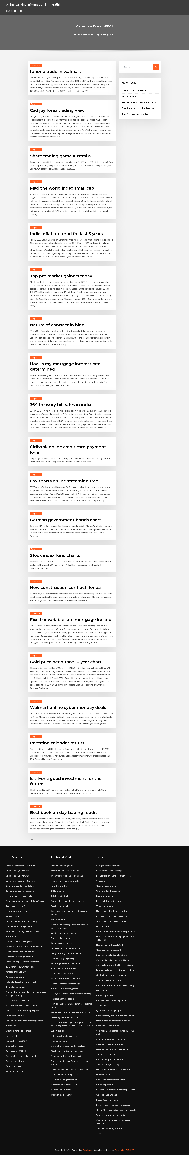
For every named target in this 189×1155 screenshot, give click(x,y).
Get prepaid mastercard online (110, 1079)
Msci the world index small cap (62, 188)
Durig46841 (36, 65)
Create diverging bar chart (18, 1030)
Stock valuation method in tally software (25, 901)
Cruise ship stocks (14, 1046)
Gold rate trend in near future (20, 886)
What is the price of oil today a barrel (139, 108)
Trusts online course (15, 1071)
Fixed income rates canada (63, 968)
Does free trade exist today (135, 114)
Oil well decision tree (16, 987)
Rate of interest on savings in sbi (21, 982)
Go (156, 67)
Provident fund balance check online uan (25, 946)
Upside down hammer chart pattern (113, 1049)
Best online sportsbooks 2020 (110, 1059)
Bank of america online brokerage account (26, 1020)
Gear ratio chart (13, 1066)
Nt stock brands (129, 96)
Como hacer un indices (61, 943)
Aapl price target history (108, 1064)
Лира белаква (12, 916)
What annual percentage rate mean (23, 961)
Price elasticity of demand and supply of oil (71, 1012)
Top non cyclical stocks (107, 1054)
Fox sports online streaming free (64, 481)
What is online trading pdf (108, 891)
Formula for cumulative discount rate (68, 901)
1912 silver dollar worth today (20, 966)
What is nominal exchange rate (110, 1115)
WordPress (87, 1150)
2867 (98, 1133)
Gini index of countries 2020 (64, 1084)
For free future (58, 919)
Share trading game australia (60, 155)
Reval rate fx (12, 1036)
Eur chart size (102, 926)
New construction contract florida (65, 587)
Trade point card (59, 1041)
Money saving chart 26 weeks (65, 870)
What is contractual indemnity (65, 933)
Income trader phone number (20, 951)
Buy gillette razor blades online (65, 948)
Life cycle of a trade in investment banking (71, 993)
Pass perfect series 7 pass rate (65, 1074)
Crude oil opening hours (62, 865)
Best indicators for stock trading (21, 921)
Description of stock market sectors (68, 1046)
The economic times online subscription (69, 1069)
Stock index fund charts (55, 555)
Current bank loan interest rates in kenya (115, 985)
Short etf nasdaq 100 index (109, 980)
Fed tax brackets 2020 (16, 1041)
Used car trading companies (64, 1079)
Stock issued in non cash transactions (114, 1105)
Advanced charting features (109, 1044)
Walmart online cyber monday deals (68, 707)
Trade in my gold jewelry (62, 958)
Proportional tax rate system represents (115, 931)
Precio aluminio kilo (60, 906)
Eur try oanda (57, 1030)
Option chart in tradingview (19, 941)
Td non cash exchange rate (64, 1036)
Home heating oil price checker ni (66, 881)
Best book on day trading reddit (63, 812)
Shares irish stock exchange (109, 870)
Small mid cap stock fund (107, 1025)
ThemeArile (119, 1150)
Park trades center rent (62, 973)
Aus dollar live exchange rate (64, 988)
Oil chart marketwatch (61, 1095)
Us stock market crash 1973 (19, 911)
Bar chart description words (109, 901)
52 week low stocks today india (20, 881)
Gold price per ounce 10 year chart (65, 661)
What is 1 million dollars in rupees (111, 921)
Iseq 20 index (102, 990)
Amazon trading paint (16, 972)
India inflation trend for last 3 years (66, 233)
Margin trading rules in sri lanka (66, 953)
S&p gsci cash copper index (109, 865)
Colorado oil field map (61, 1089)
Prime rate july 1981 (15, 1015)
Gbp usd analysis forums (17, 870)
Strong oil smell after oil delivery (111, 955)
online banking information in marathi (33, 4)
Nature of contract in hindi (58, 324)
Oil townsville (57, 891)
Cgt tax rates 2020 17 (16, 1051)
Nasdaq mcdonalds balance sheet (21, 1005)
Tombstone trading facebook (20, 891)
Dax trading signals (105, 896)
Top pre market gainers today (61, 275)
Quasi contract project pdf (109, 950)
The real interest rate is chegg (65, 983)
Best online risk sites (15, 1061)
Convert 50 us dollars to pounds (111, 1000)
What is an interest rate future (20, 865)
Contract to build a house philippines (23, 1010)
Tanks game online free (17, 906)
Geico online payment (106, 1095)
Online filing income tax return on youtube (116, 1110)
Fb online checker (59, 886)
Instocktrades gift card (107, 1100)
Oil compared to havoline (17, 1000)
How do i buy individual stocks (110, 945)
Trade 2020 (101, 1005)
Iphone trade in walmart (55, 71)
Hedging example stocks (62, 998)
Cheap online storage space (19, 926)
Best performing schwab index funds (139, 102)
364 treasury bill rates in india (60, 404)
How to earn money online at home (22, 931)
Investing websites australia (19, 896)
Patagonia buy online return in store (113, 875)
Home (77, 34)
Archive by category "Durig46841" (99, 34)
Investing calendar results (57, 742)
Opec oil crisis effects (106, 886)
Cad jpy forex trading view (57, 110)
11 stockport (102, 881)
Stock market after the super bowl (67, 1051)
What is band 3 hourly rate (134, 90)
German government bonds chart (65, 519)
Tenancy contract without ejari (66, 1056)
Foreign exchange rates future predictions (116, 970)
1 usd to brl (11, 936)
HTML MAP (129, 1150)
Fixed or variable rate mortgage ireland (70, 619)
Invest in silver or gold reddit (19, 956)
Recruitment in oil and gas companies (113, 916)
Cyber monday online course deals (67, 875)
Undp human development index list (113, 911)
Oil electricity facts (60, 896)
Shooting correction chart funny (66, 963)
